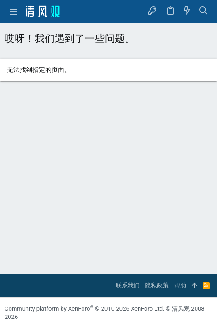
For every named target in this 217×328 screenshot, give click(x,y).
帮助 (180, 285)
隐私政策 (157, 285)
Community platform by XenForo (84, 308)
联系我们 (128, 285)
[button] (14, 11)
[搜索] (203, 11)
